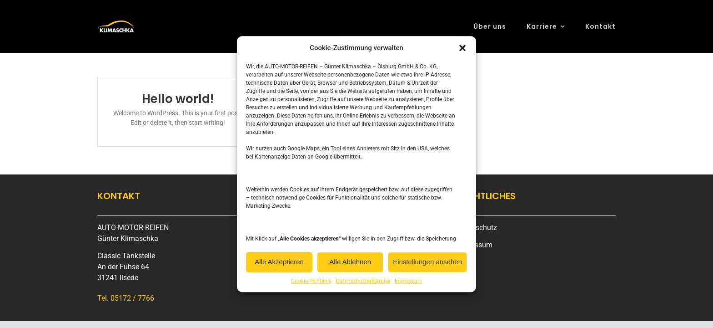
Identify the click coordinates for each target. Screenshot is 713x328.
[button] (462, 48)
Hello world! (178, 99)
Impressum (408, 281)
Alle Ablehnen (350, 262)
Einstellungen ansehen (427, 262)
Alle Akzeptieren (279, 262)
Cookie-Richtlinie (311, 281)
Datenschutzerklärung (363, 281)
